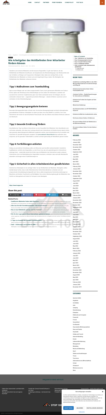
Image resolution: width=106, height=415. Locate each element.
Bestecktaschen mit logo (61, 388)
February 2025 (77, 166)
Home (29, 2)
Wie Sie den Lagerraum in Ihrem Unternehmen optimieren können (30, 214)
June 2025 (76, 156)
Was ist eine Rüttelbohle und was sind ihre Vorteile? (26, 210)
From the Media (57, 2)
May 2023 (75, 217)
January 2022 (76, 253)
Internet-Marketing (78, 336)
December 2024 (77, 171)
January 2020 (76, 284)
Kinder (75, 339)
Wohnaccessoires (78, 368)
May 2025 (75, 159)
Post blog (79, 2)
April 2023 (75, 219)
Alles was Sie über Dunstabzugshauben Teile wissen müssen (29, 205)
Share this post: (80, 68)
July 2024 (75, 183)
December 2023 (77, 200)
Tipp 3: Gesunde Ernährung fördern (83, 61)
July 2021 (75, 255)
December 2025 (77, 144)
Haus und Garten (77, 329)
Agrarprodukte (77, 298)
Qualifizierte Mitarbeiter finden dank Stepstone (25, 201)
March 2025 (76, 164)
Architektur (76, 303)
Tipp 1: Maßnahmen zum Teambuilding (84, 58)
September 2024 (77, 178)
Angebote (10, 57)
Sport (74, 351)
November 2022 (77, 231)
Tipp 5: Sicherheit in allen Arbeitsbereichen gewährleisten (85, 66)
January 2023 (76, 226)
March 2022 (76, 248)
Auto (74, 305)
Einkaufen (75, 312)
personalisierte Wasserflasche (46, 134)
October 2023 (76, 205)
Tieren (74, 356)
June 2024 (76, 185)
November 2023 (77, 202)
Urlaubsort (76, 365)
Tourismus (76, 358)
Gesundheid (76, 322)
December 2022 (77, 229)
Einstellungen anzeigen (95, 408)
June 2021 (76, 258)
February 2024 (77, 195)
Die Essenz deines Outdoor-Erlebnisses (84, 118)
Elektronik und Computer (79, 315)
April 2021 (75, 262)
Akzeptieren (68, 408)
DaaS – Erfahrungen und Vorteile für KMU (23, 224)
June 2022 (76, 243)
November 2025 (77, 147)
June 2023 (76, 214)
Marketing (75, 346)
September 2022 (77, 236)
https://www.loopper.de (16, 185)
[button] (103, 391)
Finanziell (75, 317)
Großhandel (76, 324)
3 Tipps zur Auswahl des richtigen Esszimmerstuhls (26, 220)
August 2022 (76, 238)
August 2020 (76, 275)
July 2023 (75, 212)
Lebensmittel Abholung (79, 341)
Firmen (75, 319)
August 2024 (76, 181)
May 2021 (75, 260)
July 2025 (75, 154)
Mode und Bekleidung (79, 348)
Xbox (74, 370)
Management (76, 343)
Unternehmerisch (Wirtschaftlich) (82, 360)
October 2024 (76, 176)
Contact (37, 2)
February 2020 (77, 282)
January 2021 (76, 267)
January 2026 (76, 142)
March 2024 (76, 193)
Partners (46, 2)
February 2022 (77, 250)
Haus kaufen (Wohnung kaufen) (81, 327)
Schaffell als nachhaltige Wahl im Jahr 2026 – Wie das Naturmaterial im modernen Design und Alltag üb (85, 83)
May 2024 (75, 188)
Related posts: (80, 69)
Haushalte (75, 331)
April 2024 (75, 190)
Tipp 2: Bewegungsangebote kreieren (83, 60)
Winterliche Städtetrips (79, 105)
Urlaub (74, 363)
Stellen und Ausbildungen (80, 353)
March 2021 (76, 265)
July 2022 (75, 241)
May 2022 (75, 246)
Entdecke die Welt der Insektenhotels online (85, 114)
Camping (75, 307)
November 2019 (77, 287)
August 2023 (76, 209)
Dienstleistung (77, 310)
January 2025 (76, 169)
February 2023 (77, 224)
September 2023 (77, 207)
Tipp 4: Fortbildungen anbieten (82, 63)
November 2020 (77, 272)
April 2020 (75, 279)
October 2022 (76, 234)
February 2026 (77, 140)
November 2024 (77, 173)
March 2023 (76, 222)
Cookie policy (82, 411)
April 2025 (75, 161)
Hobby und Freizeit (78, 334)
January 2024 (76, 197)
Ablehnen (80, 408)
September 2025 (77, 152)
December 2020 (77, 270)
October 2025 (76, 149)
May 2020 (75, 277)
